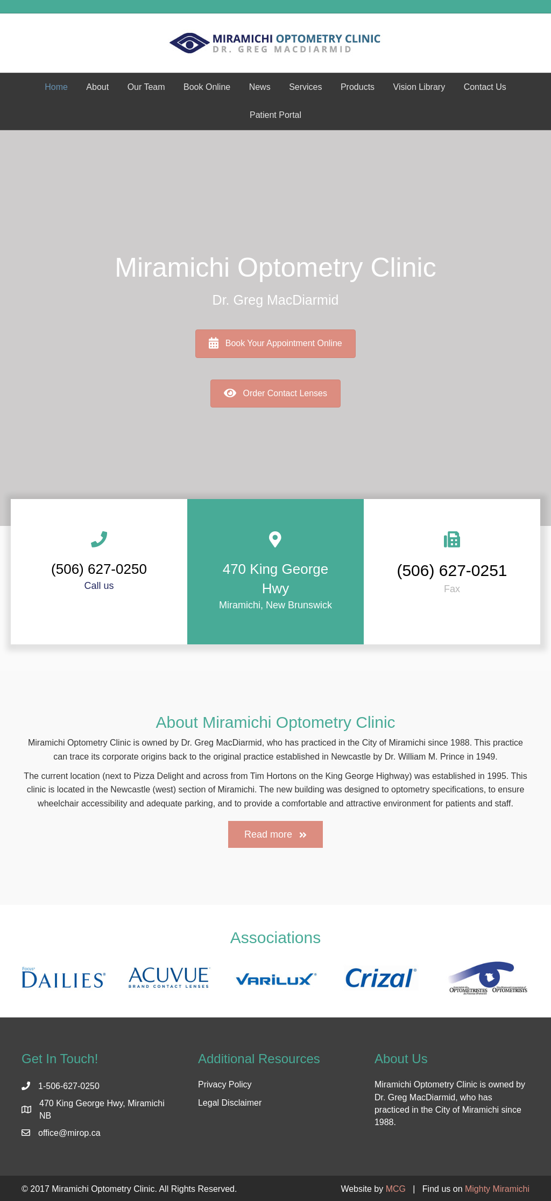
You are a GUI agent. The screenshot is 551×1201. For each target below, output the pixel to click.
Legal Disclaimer (230, 1102)
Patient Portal (275, 115)
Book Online (206, 87)
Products (358, 87)
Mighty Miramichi (497, 1188)
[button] (275, 834)
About (97, 87)
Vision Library (419, 87)
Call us (99, 585)
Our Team (146, 87)
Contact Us (485, 87)
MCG (396, 1188)
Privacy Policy (225, 1084)
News (260, 87)
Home (56, 87)
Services (305, 87)
